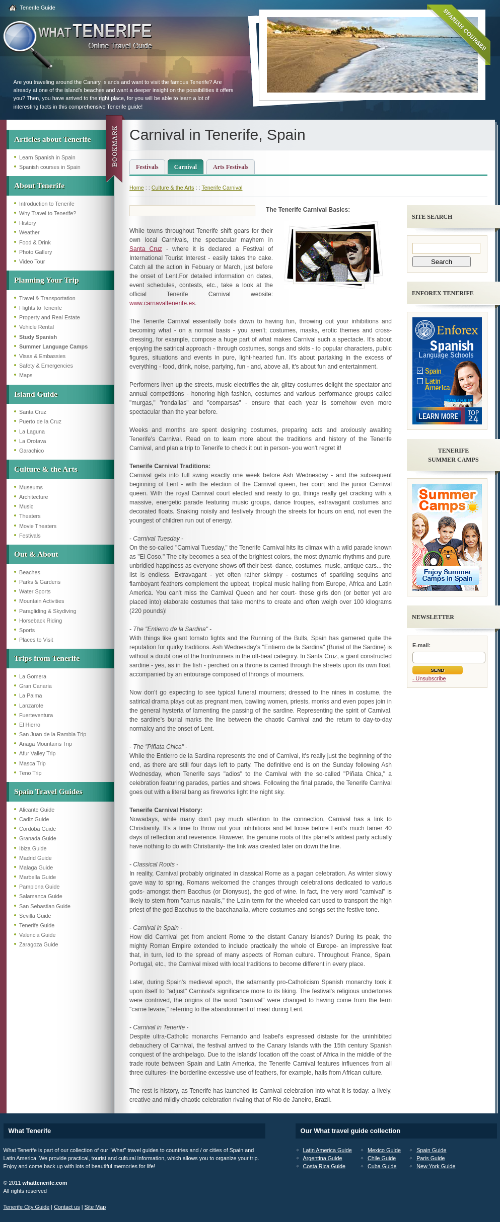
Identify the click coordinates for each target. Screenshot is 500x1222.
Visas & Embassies (42, 356)
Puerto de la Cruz (40, 421)
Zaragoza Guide (38, 944)
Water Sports (35, 591)
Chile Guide (382, 1158)
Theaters (30, 516)
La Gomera (32, 676)
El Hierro (29, 725)
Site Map (95, 1207)
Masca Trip (32, 763)
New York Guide (435, 1166)
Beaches (29, 572)
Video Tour (32, 261)
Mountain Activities (41, 601)
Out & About (36, 554)
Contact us (67, 1207)
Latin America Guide (327, 1150)
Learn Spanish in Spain (47, 157)
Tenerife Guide (37, 8)
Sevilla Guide (35, 916)
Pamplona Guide (39, 887)
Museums (31, 487)
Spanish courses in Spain (50, 167)
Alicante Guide (36, 810)
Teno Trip (30, 773)
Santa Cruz (32, 412)
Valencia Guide (37, 935)
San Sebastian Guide (44, 906)
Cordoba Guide (37, 829)
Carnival (185, 166)
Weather (29, 232)
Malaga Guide (36, 867)
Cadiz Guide (34, 819)
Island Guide (35, 394)
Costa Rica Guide (324, 1166)
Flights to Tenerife (40, 308)
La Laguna (32, 431)
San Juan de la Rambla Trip (52, 734)
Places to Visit (36, 640)
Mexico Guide (384, 1150)
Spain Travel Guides (48, 791)
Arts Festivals (230, 166)
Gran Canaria (35, 686)
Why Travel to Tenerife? (47, 213)
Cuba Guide (382, 1166)
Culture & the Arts (46, 469)
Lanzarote (31, 706)
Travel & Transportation (47, 298)
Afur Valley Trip (37, 753)
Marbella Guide (37, 877)
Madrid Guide (35, 858)
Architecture (33, 497)
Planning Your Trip (46, 280)
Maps (25, 375)
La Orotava (32, 441)
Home (136, 188)
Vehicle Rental (36, 327)
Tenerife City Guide (27, 1207)
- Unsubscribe (429, 678)
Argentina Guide (322, 1158)
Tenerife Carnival (221, 188)
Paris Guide (430, 1158)
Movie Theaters (37, 526)
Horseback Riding (40, 621)
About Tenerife (39, 185)
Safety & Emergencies (46, 366)
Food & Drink (35, 242)
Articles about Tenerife (52, 139)
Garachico (31, 451)
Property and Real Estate (49, 317)
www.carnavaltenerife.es (162, 303)
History (27, 223)
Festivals (30, 536)
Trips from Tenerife (47, 658)
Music (26, 506)
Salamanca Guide (40, 896)
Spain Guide (431, 1150)
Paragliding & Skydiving (47, 611)
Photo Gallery (35, 252)
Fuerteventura (36, 715)
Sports (27, 630)
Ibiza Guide (33, 848)
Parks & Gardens (39, 582)
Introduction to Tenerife (47, 204)
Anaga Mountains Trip (45, 744)
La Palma (30, 695)
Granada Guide (37, 838)
